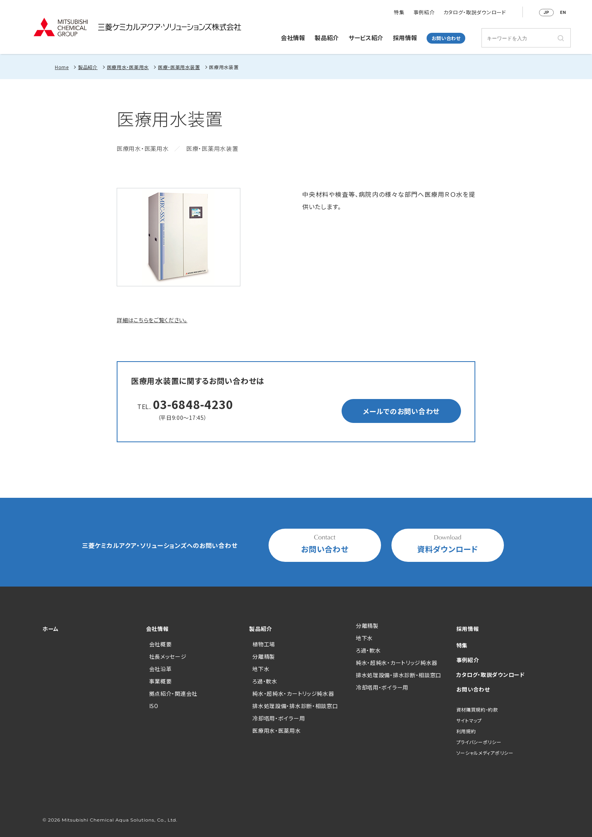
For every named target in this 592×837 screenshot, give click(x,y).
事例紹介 (424, 12)
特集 (399, 12)
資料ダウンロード (447, 545)
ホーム (51, 628)
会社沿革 (160, 669)
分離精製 (263, 656)
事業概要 (160, 681)
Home (62, 67)
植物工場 (263, 644)
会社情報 (293, 37)
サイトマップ (469, 720)
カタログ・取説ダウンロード (475, 12)
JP (546, 12)
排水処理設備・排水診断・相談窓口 (295, 706)
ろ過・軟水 (264, 681)
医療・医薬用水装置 (179, 67)
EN (563, 12)
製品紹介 (327, 37)
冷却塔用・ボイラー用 (278, 718)
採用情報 (405, 37)
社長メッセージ (168, 656)
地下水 (260, 669)
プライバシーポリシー (479, 742)
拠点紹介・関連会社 (173, 693)
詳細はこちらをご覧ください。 (152, 320)
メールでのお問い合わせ (401, 411)
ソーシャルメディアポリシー (485, 752)
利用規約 (466, 731)
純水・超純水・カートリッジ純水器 (293, 693)
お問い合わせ (446, 38)
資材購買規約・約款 (477, 709)
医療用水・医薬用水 (128, 67)
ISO (153, 706)
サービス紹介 (366, 37)
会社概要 (160, 644)
